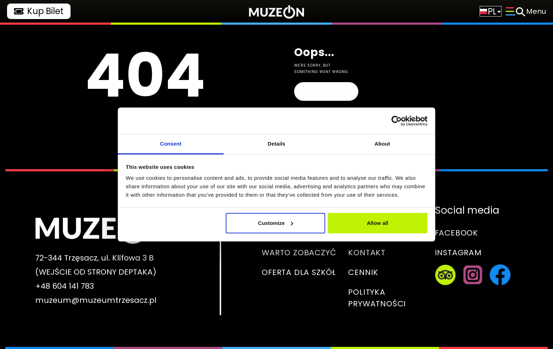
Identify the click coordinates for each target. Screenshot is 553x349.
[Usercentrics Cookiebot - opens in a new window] (396, 121)
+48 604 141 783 (64, 286)
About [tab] (382, 144)
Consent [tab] (171, 144)
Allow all (377, 223)
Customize (275, 223)
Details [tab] (276, 144)
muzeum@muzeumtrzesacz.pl (96, 300)
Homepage (326, 91)
